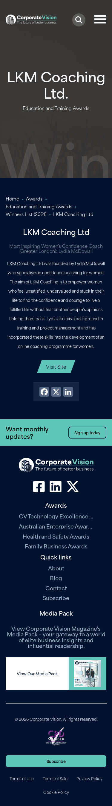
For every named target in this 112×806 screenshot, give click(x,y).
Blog (56, 578)
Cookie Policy (56, 792)
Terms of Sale (55, 778)
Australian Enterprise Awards (56, 526)
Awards (34, 198)
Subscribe (56, 597)
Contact (56, 588)
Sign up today (87, 432)
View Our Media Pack (37, 673)
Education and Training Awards (39, 206)
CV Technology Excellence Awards (56, 516)
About (56, 568)
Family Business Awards (56, 546)
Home (12, 198)
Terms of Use (22, 778)
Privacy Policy (89, 778)
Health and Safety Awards (56, 536)
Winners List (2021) (26, 213)
